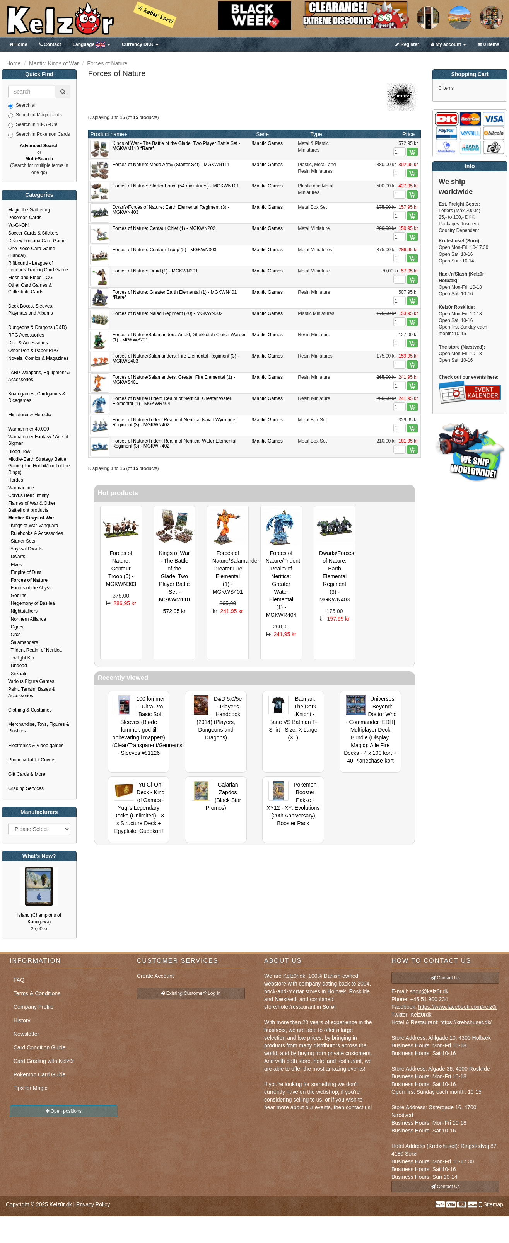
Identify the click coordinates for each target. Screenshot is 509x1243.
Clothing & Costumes (30, 710)
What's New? (39, 856)
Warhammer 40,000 (28, 429)
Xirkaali (17, 673)
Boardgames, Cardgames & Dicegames (36, 397)
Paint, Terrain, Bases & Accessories (31, 692)
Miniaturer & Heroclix (29, 414)
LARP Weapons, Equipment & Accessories (39, 376)
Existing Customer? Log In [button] (190, 993)
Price (408, 134)
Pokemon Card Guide (40, 1074)
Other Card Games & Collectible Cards (30, 289)
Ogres (15, 627)
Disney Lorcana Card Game (37, 240)
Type (316, 134)
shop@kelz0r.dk (429, 991)
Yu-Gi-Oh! (18, 225)
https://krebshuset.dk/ (466, 1022)
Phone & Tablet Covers (32, 760)
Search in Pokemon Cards (39, 134)
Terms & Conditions (37, 993)
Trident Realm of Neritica (35, 650)
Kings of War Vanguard (33, 525)
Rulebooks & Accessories (35, 533)
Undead (17, 665)
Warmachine (21, 487)
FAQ (19, 980)
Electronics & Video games (35, 745)
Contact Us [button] (445, 978)
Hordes (15, 480)
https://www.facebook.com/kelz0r (457, 1007)
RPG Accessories (26, 335)
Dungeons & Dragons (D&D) (37, 327)
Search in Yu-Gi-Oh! (32, 125)
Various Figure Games (31, 681)
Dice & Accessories (28, 343)
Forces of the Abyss (29, 588)
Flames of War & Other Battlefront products (31, 507)
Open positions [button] (63, 1111)
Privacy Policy (93, 1204)
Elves (15, 564)
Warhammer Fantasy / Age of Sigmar (38, 440)
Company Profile (34, 1007)
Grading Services (26, 788)
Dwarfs (16, 556)
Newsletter (26, 1034)
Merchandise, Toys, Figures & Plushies (38, 728)
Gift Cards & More (26, 774)
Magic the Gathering (29, 210)
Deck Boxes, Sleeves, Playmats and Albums (30, 309)
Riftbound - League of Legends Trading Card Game (38, 266)
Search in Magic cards (35, 115)
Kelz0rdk (420, 1014)
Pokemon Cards (24, 217)
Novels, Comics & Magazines (38, 358)
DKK (140, 44)
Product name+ (109, 134)
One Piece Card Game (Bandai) (31, 252)
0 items (488, 44)
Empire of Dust (24, 572)
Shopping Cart (469, 74)
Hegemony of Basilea (31, 603)
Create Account (155, 976)
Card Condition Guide (40, 1047)
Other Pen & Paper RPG (33, 350)
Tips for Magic (30, 1088)
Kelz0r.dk (61, 1204)
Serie (262, 134)
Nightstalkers (23, 611)
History (22, 1020)
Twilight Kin (21, 658)
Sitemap (493, 1204)
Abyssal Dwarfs (25, 549)
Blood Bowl (19, 451)
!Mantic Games (267, 143)
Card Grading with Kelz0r (44, 1061)
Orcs (14, 634)
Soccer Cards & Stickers (33, 233)
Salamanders (23, 642)
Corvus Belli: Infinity (28, 495)
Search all (22, 105)
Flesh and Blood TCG (30, 277)
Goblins (17, 595)
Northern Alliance (27, 619)
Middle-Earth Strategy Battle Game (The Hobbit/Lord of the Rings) (39, 465)
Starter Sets (21, 541)
